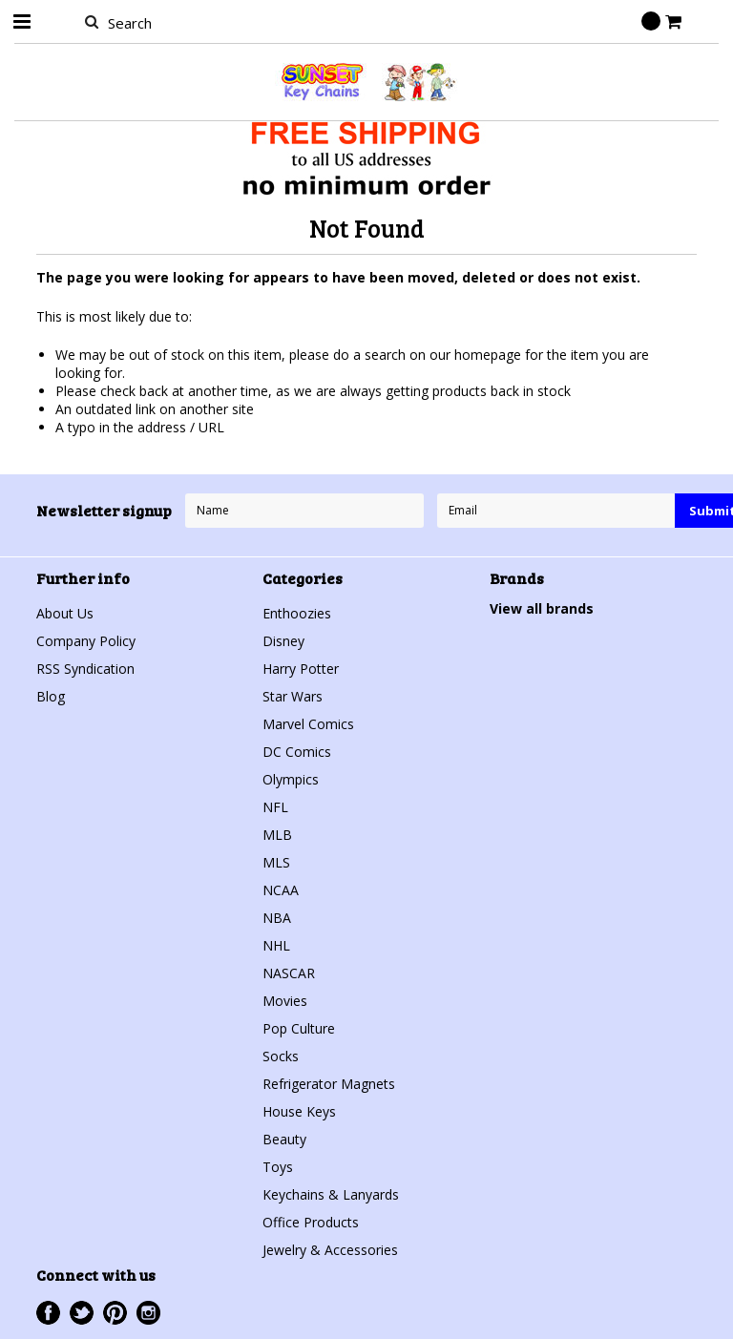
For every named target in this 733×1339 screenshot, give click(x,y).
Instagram (148, 1313)
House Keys (299, 1111)
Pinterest (115, 1313)
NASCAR (288, 973)
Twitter (82, 1313)
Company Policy (86, 641)
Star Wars (292, 696)
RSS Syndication (85, 668)
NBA (276, 918)
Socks (280, 1056)
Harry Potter (300, 668)
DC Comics (296, 752)
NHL (276, 945)
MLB (277, 835)
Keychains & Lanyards (330, 1194)
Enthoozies (296, 613)
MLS (276, 862)
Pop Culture (298, 1028)
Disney (283, 641)
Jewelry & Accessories (330, 1250)
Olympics (290, 779)
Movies (284, 1001)
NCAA (280, 890)
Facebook (48, 1313)
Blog (50, 696)
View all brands (542, 608)
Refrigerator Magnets (328, 1084)
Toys (277, 1167)
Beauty (284, 1139)
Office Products (310, 1222)
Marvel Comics (308, 724)
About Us (65, 613)
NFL (275, 807)
